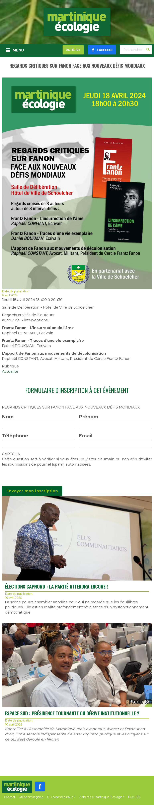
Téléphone (15, 436)
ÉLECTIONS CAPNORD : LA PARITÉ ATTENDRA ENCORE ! (56, 586)
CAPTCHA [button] (11, 454)
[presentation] (32, 475)
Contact (9, 797)
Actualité (10, 371)
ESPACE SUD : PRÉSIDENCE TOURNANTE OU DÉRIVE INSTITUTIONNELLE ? (72, 713)
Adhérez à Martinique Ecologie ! (101, 797)
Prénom (88, 417)
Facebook (103, 50)
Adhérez (73, 50)
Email (85, 436)
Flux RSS (134, 797)
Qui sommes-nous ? (61, 797)
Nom (8, 417)
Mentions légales (31, 797)
